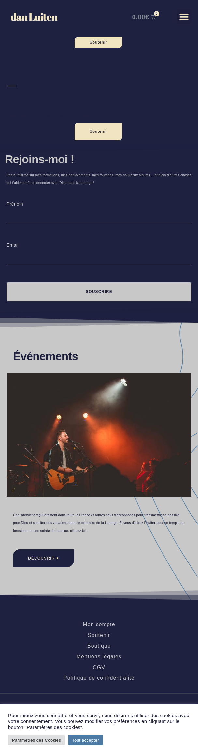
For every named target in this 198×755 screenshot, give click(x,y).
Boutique (99, 646)
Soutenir (99, 635)
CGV (99, 667)
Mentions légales (99, 656)
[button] (184, 16)
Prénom (15, 204)
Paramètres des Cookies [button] (36, 740)
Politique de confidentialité (99, 678)
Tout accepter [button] (85, 740)
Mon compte (99, 624)
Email (13, 245)
